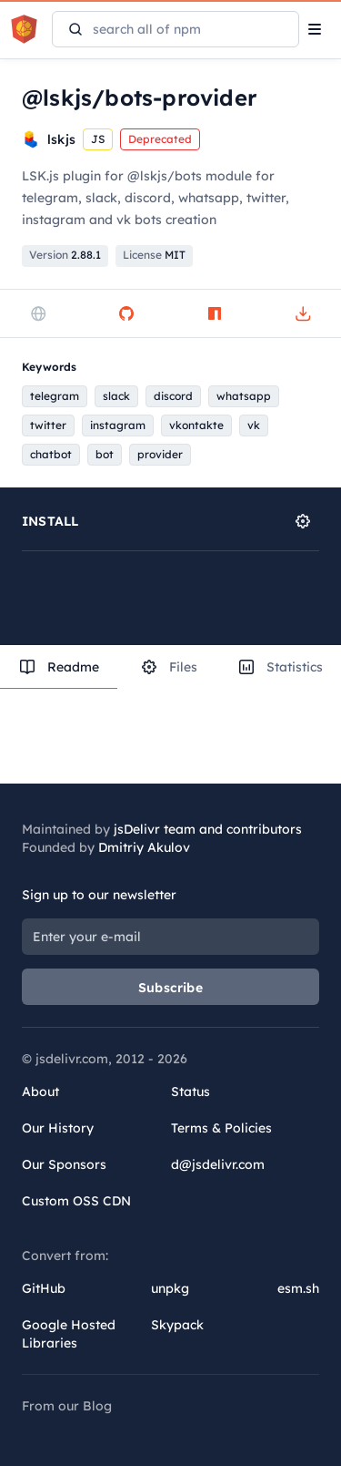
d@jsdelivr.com (218, 1164)
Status (190, 1091)
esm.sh (298, 1288)
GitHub (43, 1288)
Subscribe (170, 987)
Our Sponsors (64, 1164)
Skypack (177, 1325)
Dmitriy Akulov (144, 847)
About (40, 1091)
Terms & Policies (221, 1128)
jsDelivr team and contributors (208, 829)
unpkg (170, 1288)
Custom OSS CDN (76, 1201)
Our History (58, 1128)
